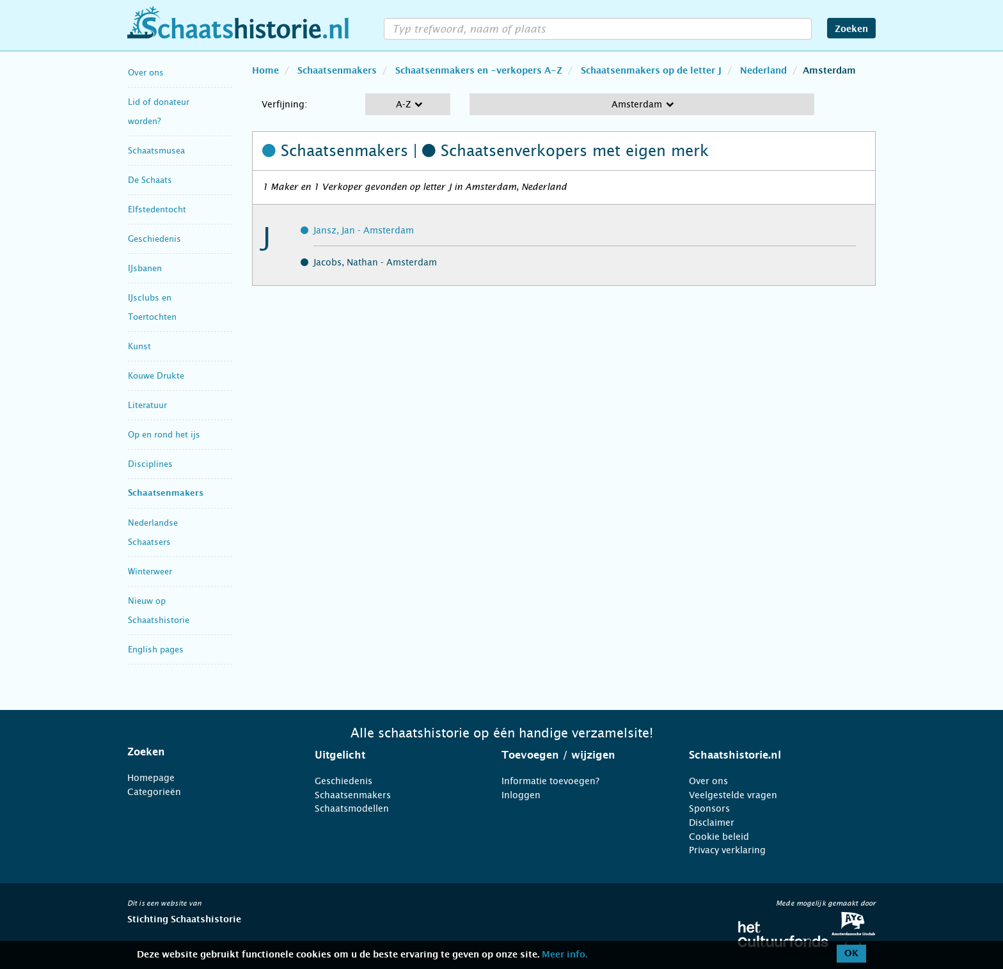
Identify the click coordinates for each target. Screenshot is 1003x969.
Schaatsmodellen (352, 808)
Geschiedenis (154, 239)
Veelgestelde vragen (733, 795)
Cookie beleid (719, 836)
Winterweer (150, 571)
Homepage (151, 778)
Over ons (146, 72)
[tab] (205, 752)
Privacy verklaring (727, 850)
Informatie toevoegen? (550, 781)
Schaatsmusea (156, 150)
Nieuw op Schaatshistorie (158, 610)
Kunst (139, 346)
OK (851, 953)
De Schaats (150, 180)
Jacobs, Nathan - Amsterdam (375, 262)
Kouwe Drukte (156, 376)
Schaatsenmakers (165, 493)
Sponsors (709, 808)
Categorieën (154, 792)
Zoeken (851, 29)
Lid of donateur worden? (158, 111)
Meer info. (564, 954)
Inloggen (521, 795)
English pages (156, 649)
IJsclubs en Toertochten (152, 307)
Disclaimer (711, 822)
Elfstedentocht (157, 209)
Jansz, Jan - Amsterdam (363, 230)
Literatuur (147, 405)
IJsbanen (145, 268)
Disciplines (150, 464)
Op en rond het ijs (164, 434)
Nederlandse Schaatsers (153, 532)
